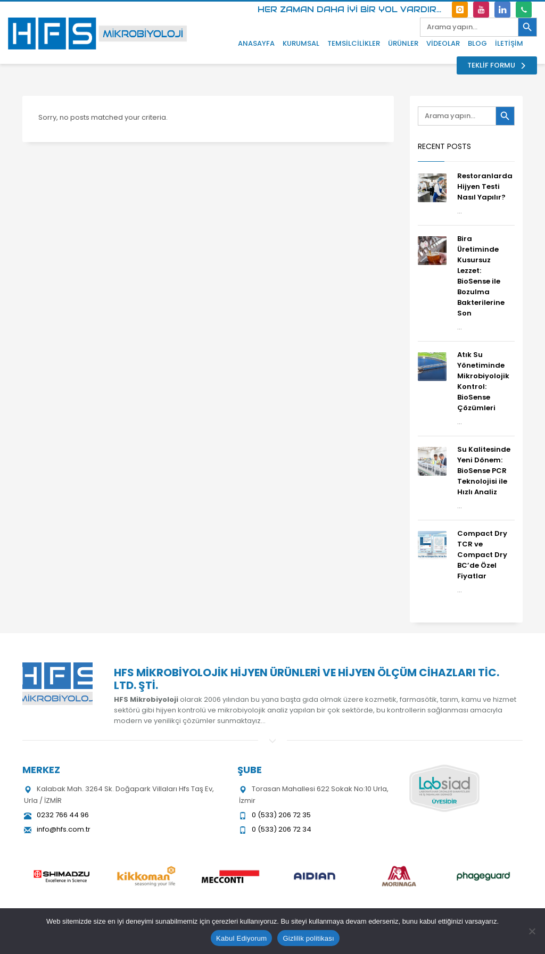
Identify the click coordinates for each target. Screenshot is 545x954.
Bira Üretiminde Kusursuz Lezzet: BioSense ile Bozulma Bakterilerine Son (481, 276)
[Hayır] (531, 931)
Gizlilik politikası (308, 938)
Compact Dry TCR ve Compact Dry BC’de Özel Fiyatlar (482, 554)
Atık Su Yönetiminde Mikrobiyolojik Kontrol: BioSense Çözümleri (483, 381)
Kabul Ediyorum (241, 938)
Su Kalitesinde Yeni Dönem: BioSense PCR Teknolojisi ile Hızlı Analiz (483, 470)
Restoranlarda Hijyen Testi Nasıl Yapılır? (485, 186)
